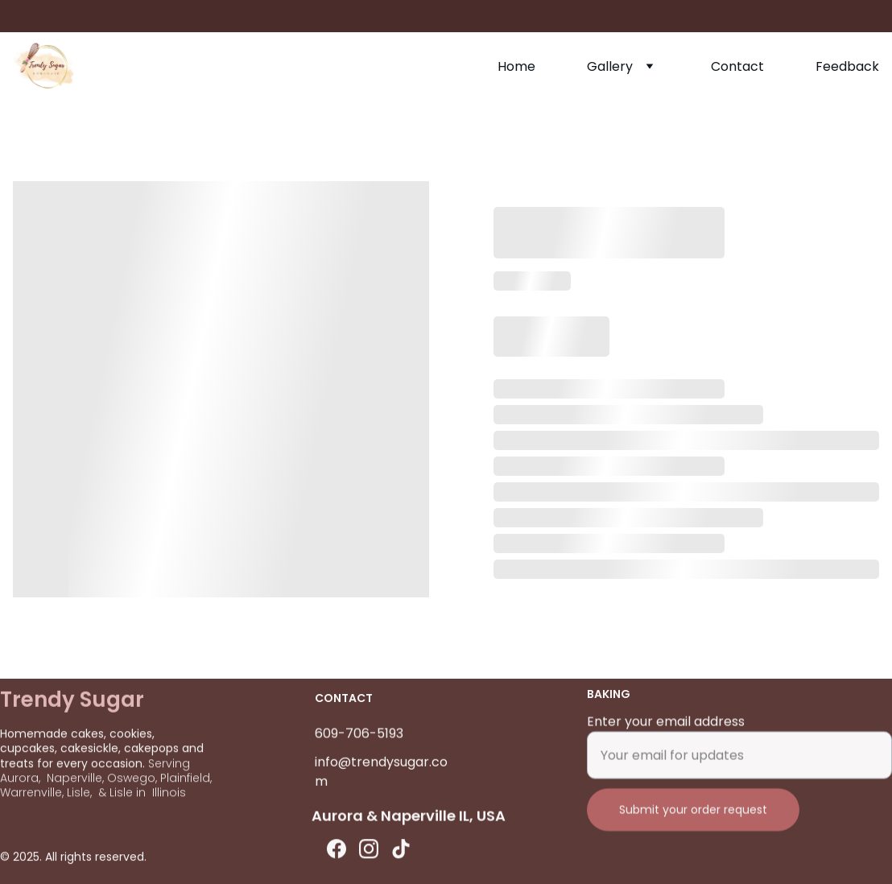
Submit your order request (693, 819)
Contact (737, 66)
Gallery (610, 66)
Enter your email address (666, 730)
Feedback (847, 66)
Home (516, 66)
